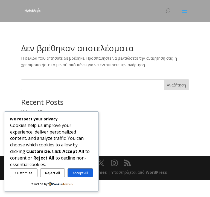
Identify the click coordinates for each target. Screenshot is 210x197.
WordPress (156, 172)
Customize (24, 172)
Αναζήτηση (176, 85)
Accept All (80, 172)
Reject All (52, 172)
